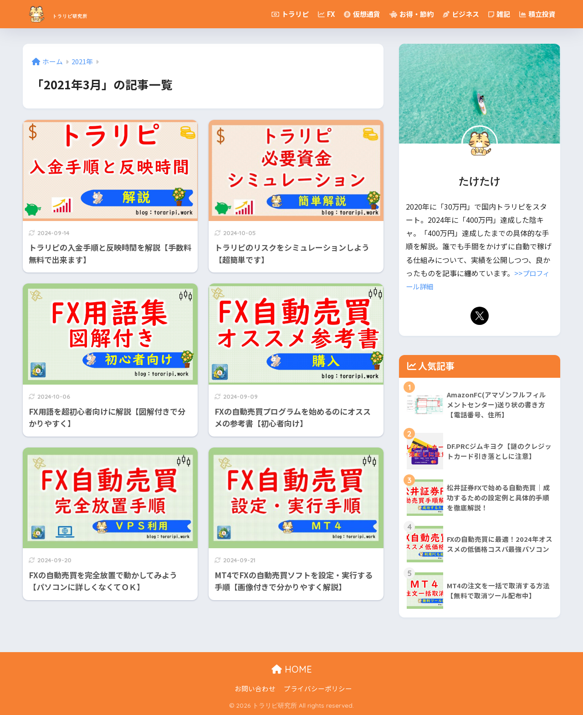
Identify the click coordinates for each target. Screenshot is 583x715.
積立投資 (537, 14)
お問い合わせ (255, 688)
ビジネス (461, 14)
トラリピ (290, 14)
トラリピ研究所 (78, 14)
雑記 (499, 14)
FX (326, 14)
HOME (291, 669)
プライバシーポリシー (318, 688)
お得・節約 (411, 14)
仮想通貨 (362, 14)
